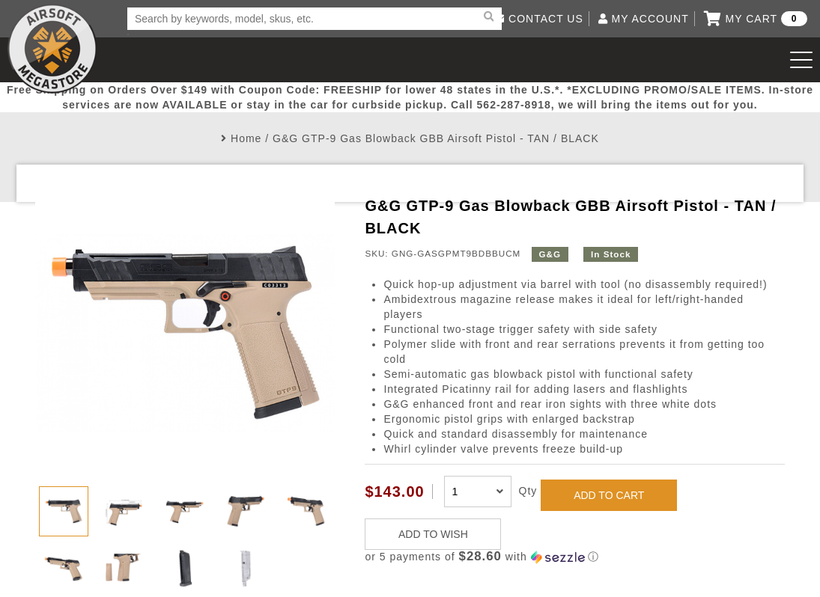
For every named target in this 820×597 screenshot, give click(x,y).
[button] (575, 557)
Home (246, 138)
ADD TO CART (609, 495)
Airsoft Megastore (52, 49)
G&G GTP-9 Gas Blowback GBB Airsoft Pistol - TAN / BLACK (436, 138)
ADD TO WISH (433, 534)
